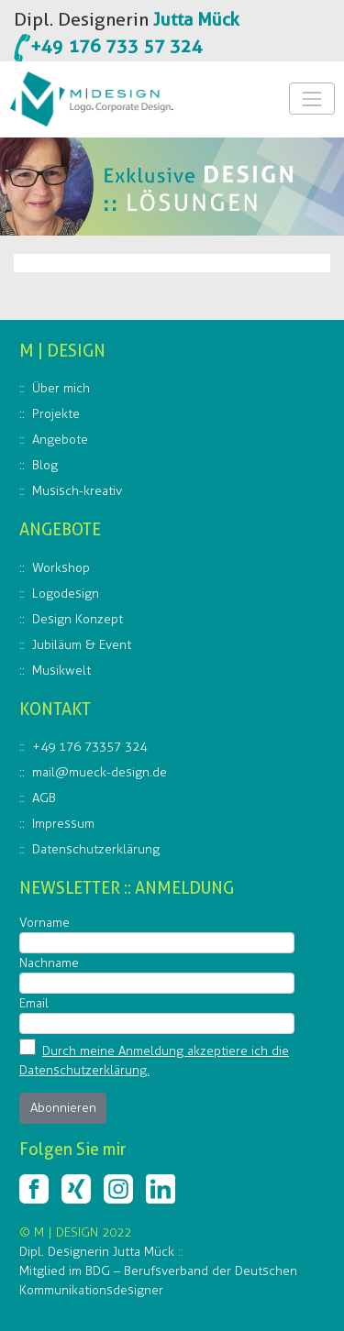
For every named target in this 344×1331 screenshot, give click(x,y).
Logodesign (65, 593)
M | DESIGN (62, 350)
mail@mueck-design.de (99, 772)
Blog (45, 465)
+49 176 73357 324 (89, 746)
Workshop (61, 568)
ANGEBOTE (60, 529)
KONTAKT (55, 709)
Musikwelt (61, 670)
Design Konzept (77, 619)
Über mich (61, 388)
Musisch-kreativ (77, 491)
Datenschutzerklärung (96, 849)
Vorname (44, 922)
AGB (44, 798)
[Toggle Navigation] (311, 98)
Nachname (49, 963)
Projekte (56, 414)
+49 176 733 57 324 (116, 46)
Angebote (60, 439)
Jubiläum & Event (81, 645)
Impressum (63, 823)
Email (34, 1003)
